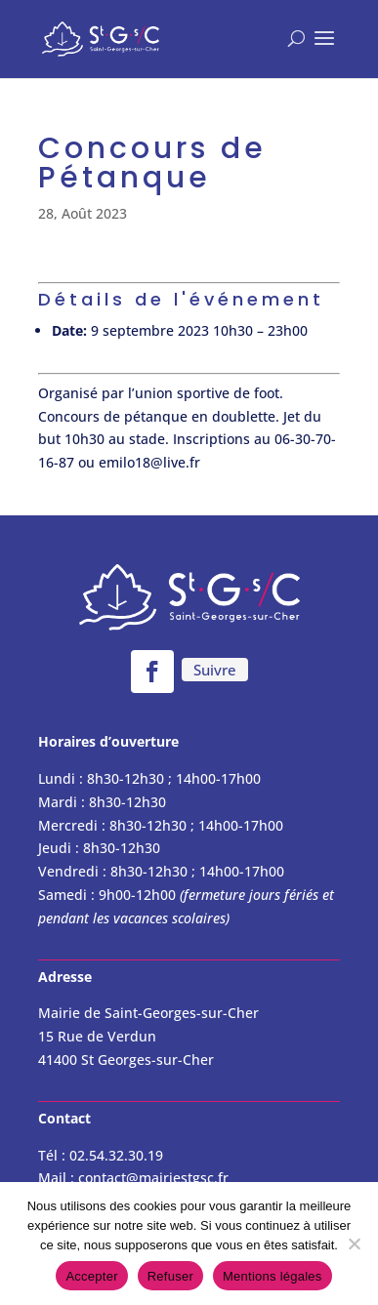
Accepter (91, 1276)
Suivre (214, 669)
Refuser (170, 1276)
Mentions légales (272, 1276)
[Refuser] (353, 1243)
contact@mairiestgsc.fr (153, 1177)
